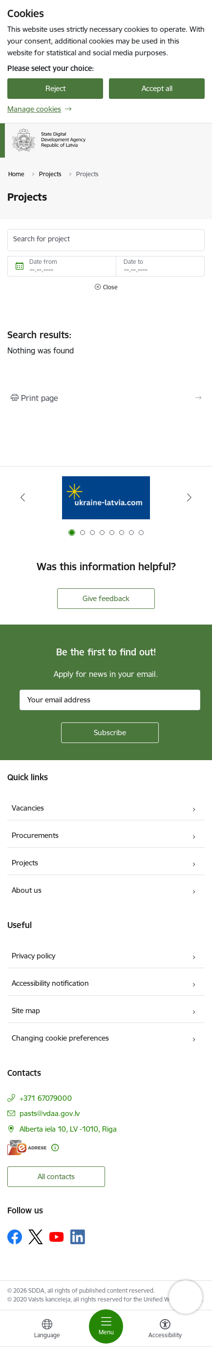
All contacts (56, 1176)
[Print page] (106, 398)
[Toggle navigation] (106, 1326)
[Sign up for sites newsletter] (110, 732)
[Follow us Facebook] (14, 1237)
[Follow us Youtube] (56, 1236)
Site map (26, 1010)
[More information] (55, 1147)
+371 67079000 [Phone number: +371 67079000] (46, 1098)
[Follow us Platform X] (35, 1237)
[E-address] (26, 1147)
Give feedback (106, 598)
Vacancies (28, 808)
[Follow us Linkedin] (77, 1237)
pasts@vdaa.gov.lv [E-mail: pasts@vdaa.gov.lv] (50, 1113)
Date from (43, 261)
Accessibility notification (50, 983)
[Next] (189, 497)
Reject (55, 88)
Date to (133, 261)
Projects (25, 862)
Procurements (35, 835)
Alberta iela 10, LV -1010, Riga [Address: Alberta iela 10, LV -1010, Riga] (68, 1129)
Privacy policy (33, 955)
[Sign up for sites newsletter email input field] (110, 700)
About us (27, 890)
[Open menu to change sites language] (47, 1330)
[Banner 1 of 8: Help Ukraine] (106, 497)
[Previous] (22, 497)
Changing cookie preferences (60, 1038)
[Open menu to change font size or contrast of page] (165, 1330)
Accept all (157, 88)
